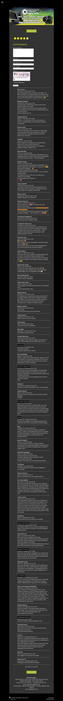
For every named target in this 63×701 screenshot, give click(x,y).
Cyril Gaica (21, 345)
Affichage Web (50, 699)
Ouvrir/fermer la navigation (31, 2)
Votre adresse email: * (22, 62)
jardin (19, 417)
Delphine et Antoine (23, 549)
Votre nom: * (16, 58)
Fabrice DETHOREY (23, 523)
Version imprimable (15, 697)
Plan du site (25, 697)
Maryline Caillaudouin (24, 366)
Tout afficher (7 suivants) (31, 666)
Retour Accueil (31, 31)
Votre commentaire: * (17, 47)
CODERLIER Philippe (23, 617)
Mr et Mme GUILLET (23, 401)
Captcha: (18, 71)
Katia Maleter (21, 575)
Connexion (51, 697)
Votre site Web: (16, 66)
